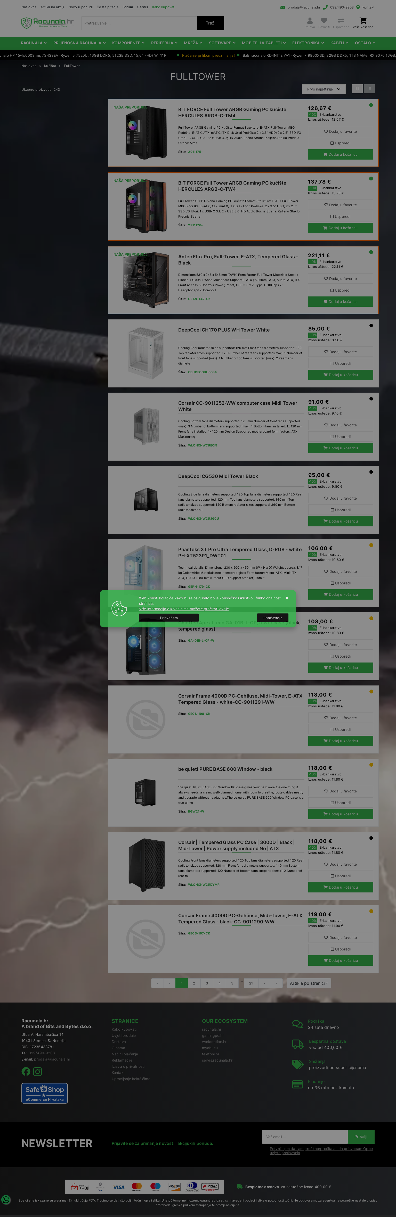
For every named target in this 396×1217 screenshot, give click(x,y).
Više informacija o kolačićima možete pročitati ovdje (184, 608)
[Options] (272, 617)
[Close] (169, 618)
